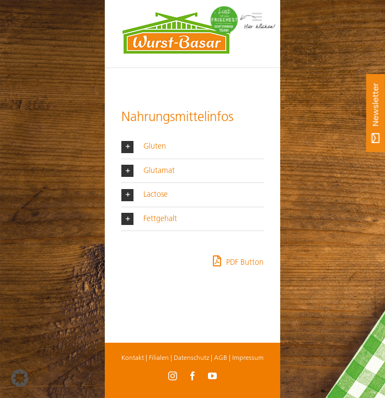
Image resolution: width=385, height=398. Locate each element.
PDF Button (238, 261)
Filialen (159, 357)
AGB (220, 357)
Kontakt (132, 357)
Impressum (248, 357)
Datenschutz (191, 357)
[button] (192, 146)
